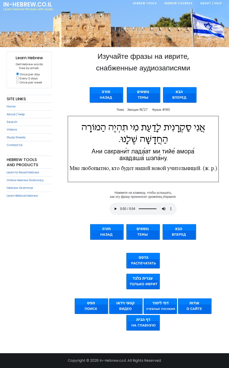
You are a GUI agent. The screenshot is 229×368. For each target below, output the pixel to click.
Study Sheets (16, 137)
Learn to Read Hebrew (23, 172)
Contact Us (15, 145)
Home (11, 106)
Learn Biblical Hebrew (22, 196)
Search (12, 122)
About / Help (16, 114)
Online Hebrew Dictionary (25, 180)
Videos (12, 129)
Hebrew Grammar (20, 188)
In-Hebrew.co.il (27, 4)
